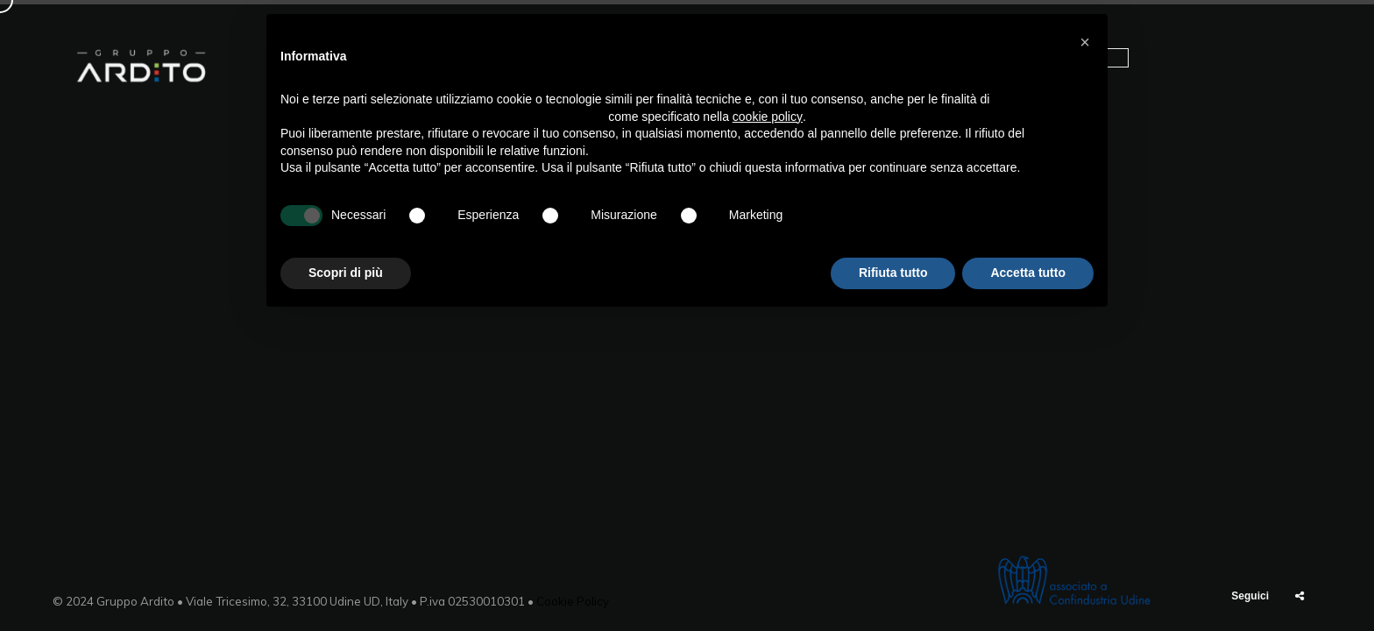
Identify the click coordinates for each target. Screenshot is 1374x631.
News (1184, 66)
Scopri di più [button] (345, 273)
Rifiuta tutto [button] (893, 273)
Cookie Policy (572, 601)
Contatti (1262, 66)
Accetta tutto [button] (1028, 273)
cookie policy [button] (768, 117)
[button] (1085, 42)
